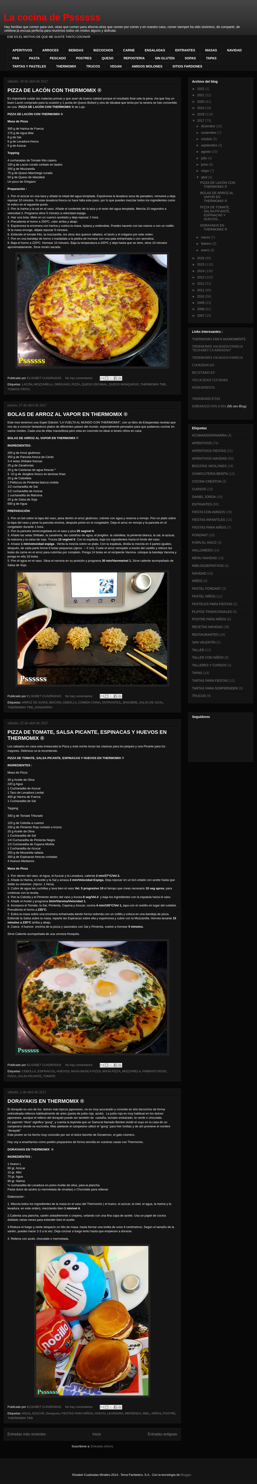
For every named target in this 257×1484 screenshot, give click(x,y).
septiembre (209, 145)
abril (204, 177)
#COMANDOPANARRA (209, 435)
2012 (201, 283)
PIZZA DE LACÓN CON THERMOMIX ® (54, 90)
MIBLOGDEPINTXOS (208, 566)
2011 (201, 290)
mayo (205, 171)
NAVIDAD (234, 50)
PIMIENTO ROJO (154, 1071)
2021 (201, 95)
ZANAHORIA (43, 707)
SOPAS (190, 58)
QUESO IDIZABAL (94, 384)
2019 (201, 108)
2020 (201, 101)
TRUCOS (93, 66)
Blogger (186, 1475)
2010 (201, 296)
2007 (201, 315)
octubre (207, 139)
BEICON (55, 702)
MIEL (146, 1413)
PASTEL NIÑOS (203, 596)
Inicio (97, 1434)
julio (204, 158)
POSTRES (84, 58)
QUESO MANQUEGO (124, 384)
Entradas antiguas (162, 1434)
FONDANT (200, 535)
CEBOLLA (70, 702)
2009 (201, 303)
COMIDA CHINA (89, 702)
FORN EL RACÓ (204, 542)
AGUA (26, 1413)
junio (205, 164)
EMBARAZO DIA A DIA (209, 406)
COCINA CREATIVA (206, 481)
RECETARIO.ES (203, 372)
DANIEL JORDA (204, 497)
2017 (201, 120)
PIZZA (75, 384)
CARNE (129, 50)
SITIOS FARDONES (187, 66)
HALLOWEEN (202, 550)
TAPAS (211, 58)
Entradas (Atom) (102, 1446)
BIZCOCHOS (103, 50)
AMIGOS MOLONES (147, 66)
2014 (201, 271)
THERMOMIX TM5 (153, 384)
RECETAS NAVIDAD (207, 627)
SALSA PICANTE (29, 1076)
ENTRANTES (185, 50)
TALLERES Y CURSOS (209, 665)
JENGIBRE (129, 702)
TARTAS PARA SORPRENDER (215, 688)
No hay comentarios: (79, 378)
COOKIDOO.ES (203, 365)
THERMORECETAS (206, 399)
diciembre (208, 126)
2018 (201, 114)
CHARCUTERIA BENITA (210, 474)
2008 (201, 309)
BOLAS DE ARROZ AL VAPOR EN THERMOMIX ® (67, 414)
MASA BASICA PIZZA (86, 1071)
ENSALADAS (155, 50)
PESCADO (58, 58)
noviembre (209, 133)
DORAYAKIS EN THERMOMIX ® (45, 1101)
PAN (15, 58)
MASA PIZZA (112, 1071)
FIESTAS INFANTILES (208, 520)
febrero (206, 243)
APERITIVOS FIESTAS (209, 451)
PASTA (34, 58)
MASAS (211, 50)
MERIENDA (133, 1413)
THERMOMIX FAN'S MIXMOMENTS (219, 339)
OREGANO (62, 384)
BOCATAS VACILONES (209, 466)
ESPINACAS (46, 1071)
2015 (201, 264)
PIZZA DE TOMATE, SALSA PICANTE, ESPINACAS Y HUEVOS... (215, 213)
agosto (206, 151)
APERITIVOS (22, 50)
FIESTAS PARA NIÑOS (77, 1413)
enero (205, 250)
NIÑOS (156, 1413)
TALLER (198, 650)
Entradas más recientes (26, 1434)
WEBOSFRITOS (203, 387)
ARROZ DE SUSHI (35, 702)
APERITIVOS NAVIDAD (209, 458)
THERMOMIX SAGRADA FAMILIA (217, 357)
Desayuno (53, 1413)
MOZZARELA (43, 384)
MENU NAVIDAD (204, 558)
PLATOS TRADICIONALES (212, 612)
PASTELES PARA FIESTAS (212, 604)
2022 (201, 89)
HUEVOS (63, 1071)
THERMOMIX (66, 66)
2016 (201, 258)
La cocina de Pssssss (52, 17)
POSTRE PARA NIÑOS (209, 619)
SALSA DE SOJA (151, 702)
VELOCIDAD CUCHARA (210, 380)
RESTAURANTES (205, 634)
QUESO (108, 58)
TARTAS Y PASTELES (29, 66)
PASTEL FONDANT (206, 588)
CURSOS (199, 489)
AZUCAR (38, 1413)
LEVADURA (115, 1413)
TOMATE (49, 1076)
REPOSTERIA (134, 58)
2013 (201, 277)
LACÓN (27, 384)
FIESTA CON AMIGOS (208, 512)
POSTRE (169, 1413)
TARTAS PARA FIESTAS (210, 680)
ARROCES (50, 50)
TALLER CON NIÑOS (208, 657)
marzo (206, 237)
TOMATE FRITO (18, 389)
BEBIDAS (76, 50)
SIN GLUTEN (165, 58)
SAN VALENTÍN (203, 642)
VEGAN (116, 66)
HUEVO (100, 1413)
